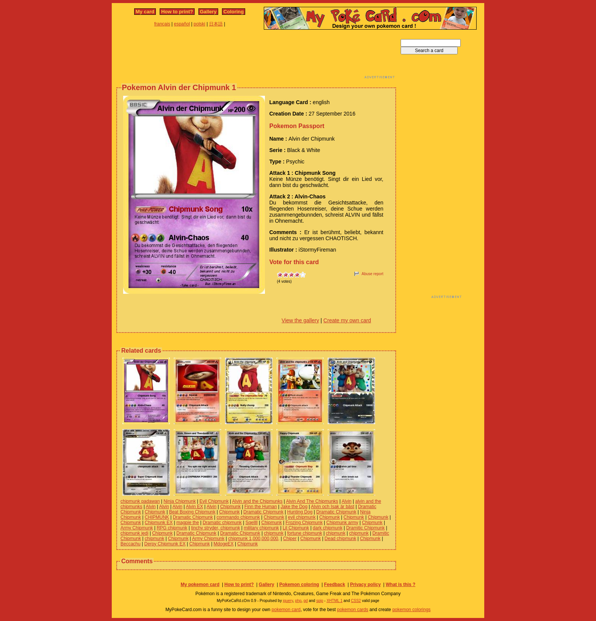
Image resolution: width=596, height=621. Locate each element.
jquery (288, 601)
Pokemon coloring (299, 584)
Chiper (289, 538)
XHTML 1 (334, 601)
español (182, 24)
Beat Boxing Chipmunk (192, 512)
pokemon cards (352, 609)
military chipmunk (261, 528)
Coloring (234, 11)
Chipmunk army (342, 522)
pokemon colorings (411, 609)
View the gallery (300, 320)
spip (319, 601)
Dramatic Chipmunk (263, 512)
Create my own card (347, 320)
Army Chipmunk (136, 528)
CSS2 (356, 601)
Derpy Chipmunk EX (165, 544)
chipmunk (273, 533)
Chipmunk (230, 506)
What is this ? (400, 584)
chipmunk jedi (134, 533)
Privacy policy (365, 584)
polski (199, 24)
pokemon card (286, 609)
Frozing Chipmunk (303, 522)
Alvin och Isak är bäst (332, 506)
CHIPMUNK (157, 517)
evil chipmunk (302, 517)
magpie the (187, 522)
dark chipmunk (327, 528)
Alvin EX (194, 506)
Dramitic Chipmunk (365, 528)
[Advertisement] (256, 56)
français (162, 24)
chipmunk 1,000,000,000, (253, 538)
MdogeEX (224, 544)
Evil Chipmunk (214, 501)
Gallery (208, 11)
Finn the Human (260, 506)
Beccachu (130, 544)
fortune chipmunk (304, 533)
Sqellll (252, 522)
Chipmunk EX (159, 522)
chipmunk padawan (140, 501)
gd (306, 601)
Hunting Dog (300, 512)
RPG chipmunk (172, 528)
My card (145, 11)
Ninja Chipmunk (179, 501)
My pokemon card (200, 584)
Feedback (334, 584)
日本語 (216, 24)
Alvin (347, 501)
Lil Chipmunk (296, 528)
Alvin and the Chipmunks (257, 501)
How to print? (177, 11)
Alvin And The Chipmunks (312, 501)
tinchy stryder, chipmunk (215, 528)
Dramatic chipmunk (222, 522)
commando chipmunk (238, 517)
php (298, 601)
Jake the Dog (294, 506)
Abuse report (372, 274)
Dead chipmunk (340, 538)
